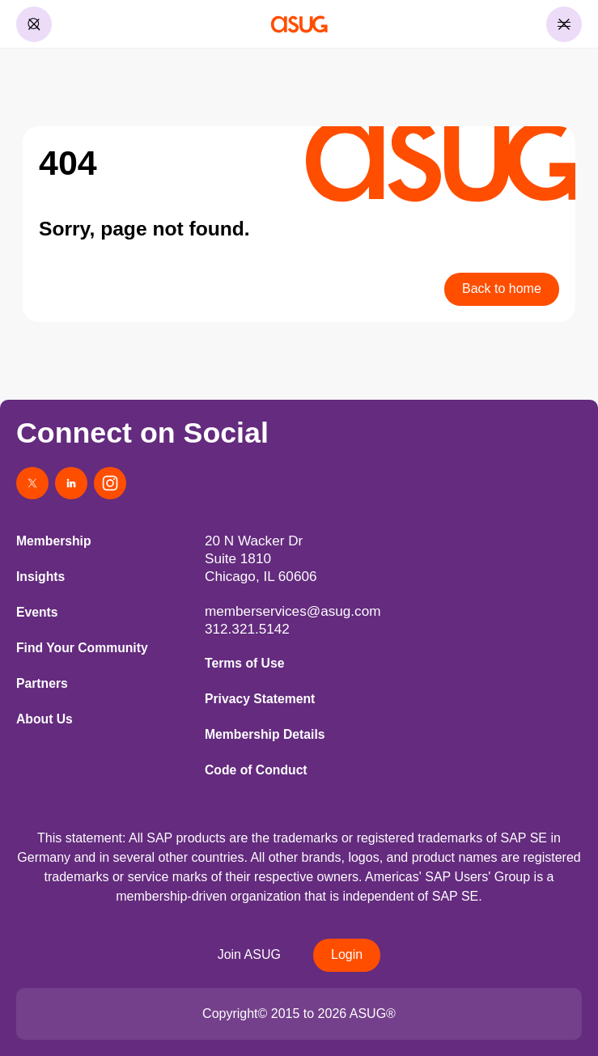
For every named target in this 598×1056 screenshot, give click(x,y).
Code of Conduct (256, 770)
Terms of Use (244, 663)
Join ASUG (249, 954)
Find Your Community (82, 648)
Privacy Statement (260, 699)
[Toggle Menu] (564, 24)
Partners (42, 683)
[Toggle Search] (34, 24)
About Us (44, 719)
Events (37, 612)
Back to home (501, 288)
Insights (40, 576)
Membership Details (265, 734)
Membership (53, 541)
